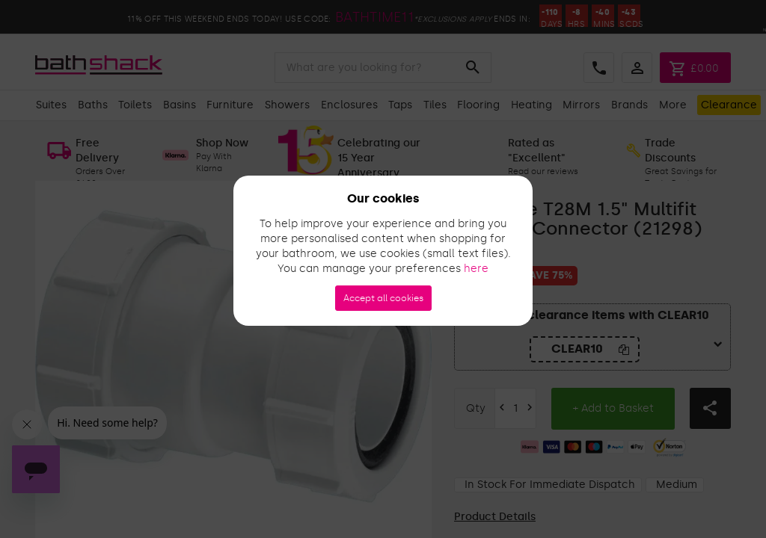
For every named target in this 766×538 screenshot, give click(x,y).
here (476, 268)
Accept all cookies (383, 298)
